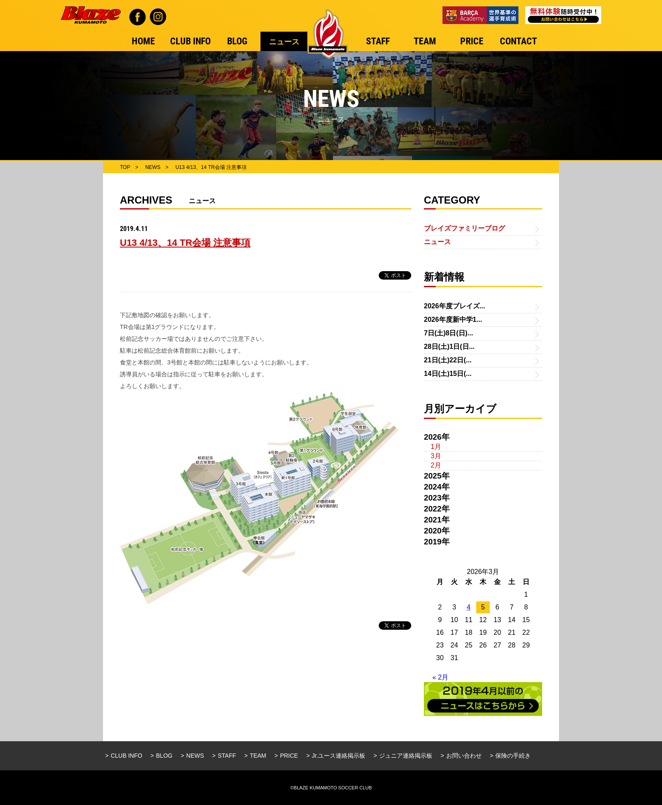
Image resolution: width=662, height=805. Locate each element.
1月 (436, 446)
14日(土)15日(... (448, 373)
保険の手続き (513, 755)
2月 (436, 465)
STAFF (227, 755)
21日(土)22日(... (448, 360)
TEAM (258, 755)
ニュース (437, 241)
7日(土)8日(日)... (448, 333)
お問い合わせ (464, 755)
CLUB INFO (126, 755)
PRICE (289, 755)
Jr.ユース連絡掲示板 (339, 755)
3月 (436, 456)
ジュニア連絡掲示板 (405, 755)
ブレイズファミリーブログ (464, 228)
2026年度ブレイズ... (454, 306)
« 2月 (440, 677)
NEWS (195, 755)
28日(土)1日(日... (449, 346)
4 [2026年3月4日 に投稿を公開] (469, 607)
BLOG (164, 755)
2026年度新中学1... (453, 319)
